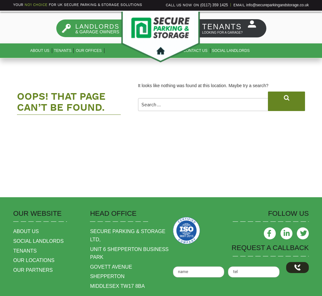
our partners (33, 270)
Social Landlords (231, 50)
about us (26, 231)
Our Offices (89, 50)
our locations (33, 260)
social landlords (38, 241)
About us (39, 50)
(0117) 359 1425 (214, 5)
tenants (25, 251)
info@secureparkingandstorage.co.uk (277, 5)
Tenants (62, 50)
